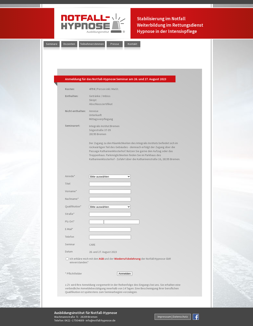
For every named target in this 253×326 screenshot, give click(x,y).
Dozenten (69, 44)
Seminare (51, 44)
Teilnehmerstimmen (92, 44)
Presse (114, 44)
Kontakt (132, 44)
